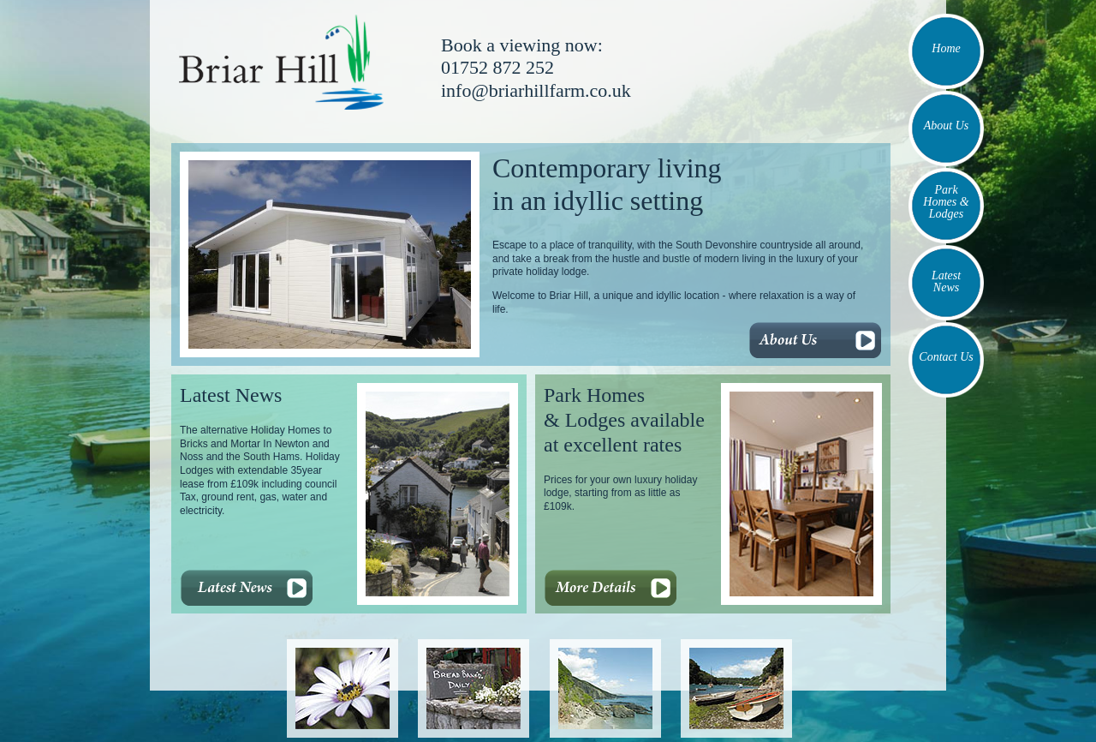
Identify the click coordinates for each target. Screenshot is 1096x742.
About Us (946, 125)
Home (946, 48)
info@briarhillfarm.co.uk (536, 90)
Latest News (946, 281)
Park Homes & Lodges (945, 201)
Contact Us (946, 356)
